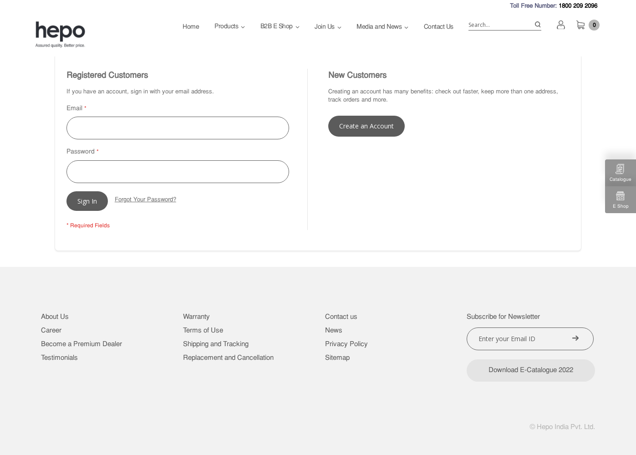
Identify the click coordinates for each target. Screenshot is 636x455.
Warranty (196, 317)
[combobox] (504, 25)
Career (51, 330)
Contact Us (438, 27)
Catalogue (620, 173)
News (333, 330)
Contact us (341, 317)
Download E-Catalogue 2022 (530, 370)
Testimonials (59, 358)
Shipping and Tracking (216, 344)
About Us (55, 317)
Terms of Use (203, 330)
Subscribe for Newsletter (503, 317)
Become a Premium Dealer (81, 344)
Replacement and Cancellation (228, 358)
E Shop (621, 199)
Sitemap (337, 358)
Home (191, 27)
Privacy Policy (346, 344)
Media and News (379, 27)
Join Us (325, 27)
